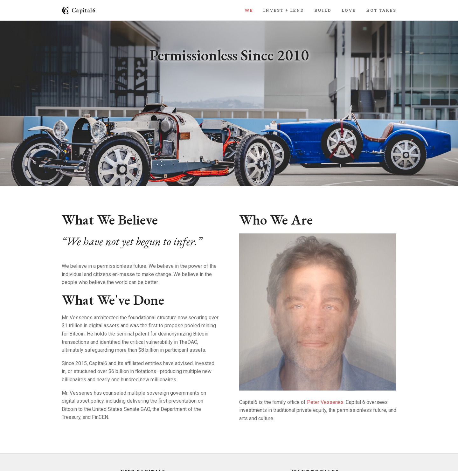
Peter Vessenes (325, 402)
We (249, 10)
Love (349, 10)
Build (322, 10)
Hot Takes (381, 10)
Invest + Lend (283, 10)
